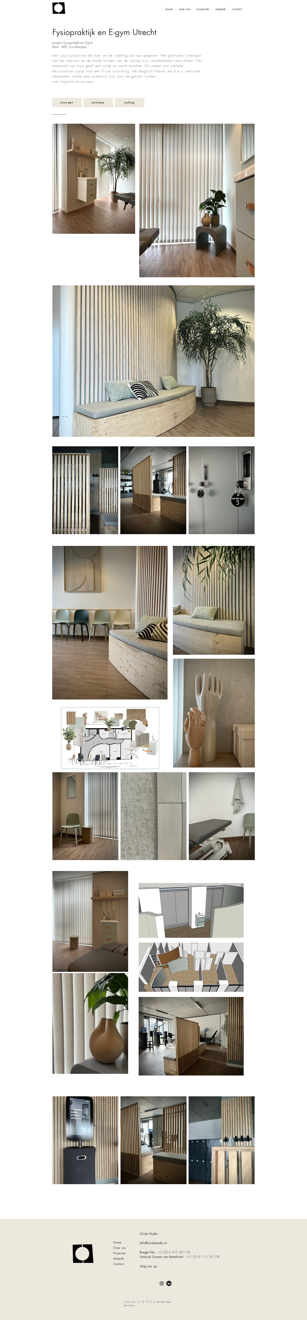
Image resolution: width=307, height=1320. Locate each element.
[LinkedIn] (168, 1283)
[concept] (67, 102)
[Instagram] (161, 1283)
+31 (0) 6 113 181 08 (203, 1257)
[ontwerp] (98, 102)
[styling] (129, 102)
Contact (118, 1264)
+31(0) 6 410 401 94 (174, 1252)
